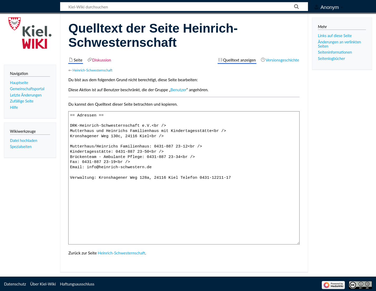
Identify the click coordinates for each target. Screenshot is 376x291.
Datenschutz (15, 284)
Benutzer (178, 89)
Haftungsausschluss (77, 284)
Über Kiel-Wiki (43, 284)
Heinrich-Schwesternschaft (92, 70)
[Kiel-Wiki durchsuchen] (184, 6)
